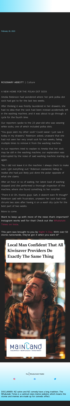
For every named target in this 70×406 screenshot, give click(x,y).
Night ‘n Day (45, 231)
